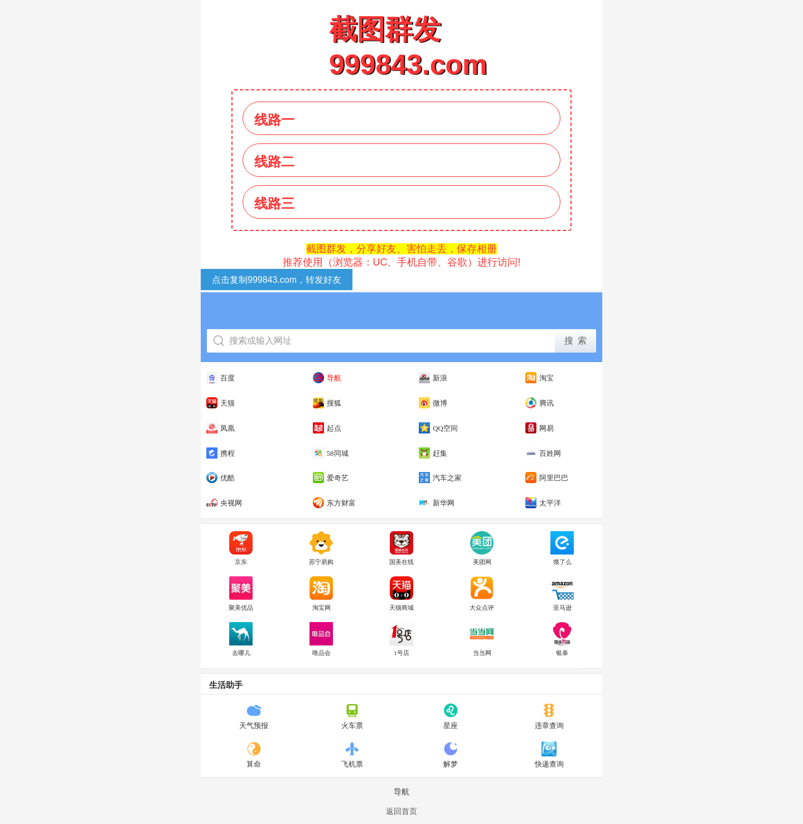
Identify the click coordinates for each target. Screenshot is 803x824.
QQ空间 (438, 427)
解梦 (450, 754)
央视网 (224, 502)
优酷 (220, 477)
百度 (220, 377)
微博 (433, 402)
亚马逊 (562, 593)
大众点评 (482, 593)
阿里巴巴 (546, 477)
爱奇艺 (331, 477)
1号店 (401, 639)
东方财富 (334, 502)
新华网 (436, 502)
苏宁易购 (321, 548)
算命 (254, 754)
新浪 (433, 377)
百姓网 (543, 453)
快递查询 (549, 754)
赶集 (433, 453)
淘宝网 (321, 593)
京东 (241, 548)
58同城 (331, 453)
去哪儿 (241, 639)
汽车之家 (440, 477)
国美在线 (401, 548)
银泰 (562, 639)
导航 (327, 377)
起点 (327, 427)
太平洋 (543, 502)
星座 (450, 716)
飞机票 (352, 754)
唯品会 (321, 639)
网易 (539, 427)
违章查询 (549, 716)
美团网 (482, 548)
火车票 (352, 716)
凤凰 (220, 427)
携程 (220, 453)
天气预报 (253, 716)
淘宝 (539, 377)
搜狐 (327, 402)
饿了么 (562, 548)
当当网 (482, 639)
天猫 (220, 402)
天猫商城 (401, 593)
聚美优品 (241, 593)
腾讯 (539, 402)
